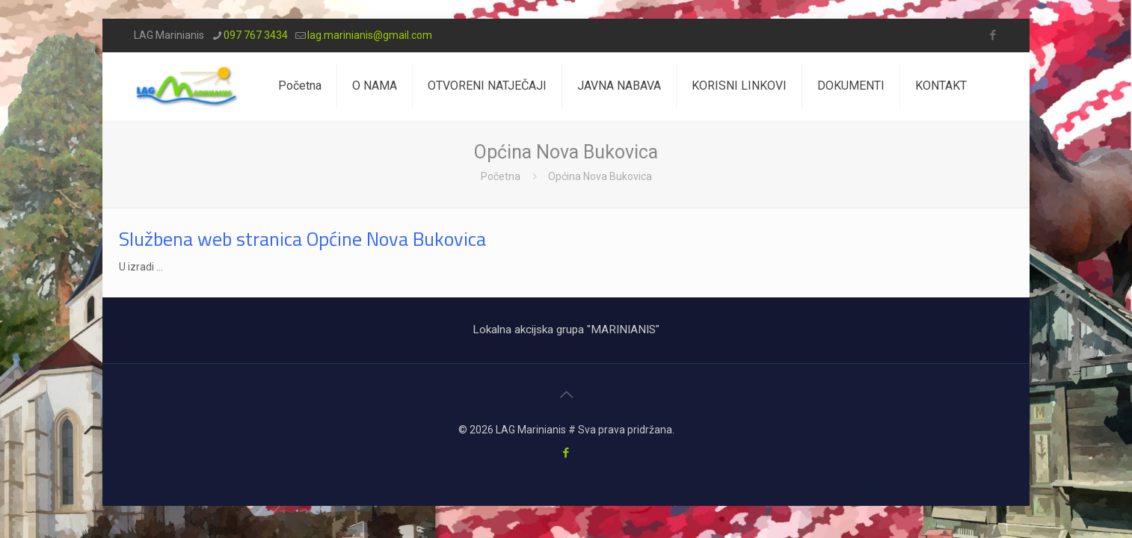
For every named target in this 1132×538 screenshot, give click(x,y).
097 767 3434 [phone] (256, 35)
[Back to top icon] (566, 394)
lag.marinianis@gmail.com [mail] (369, 35)
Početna (500, 176)
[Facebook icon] (992, 35)
